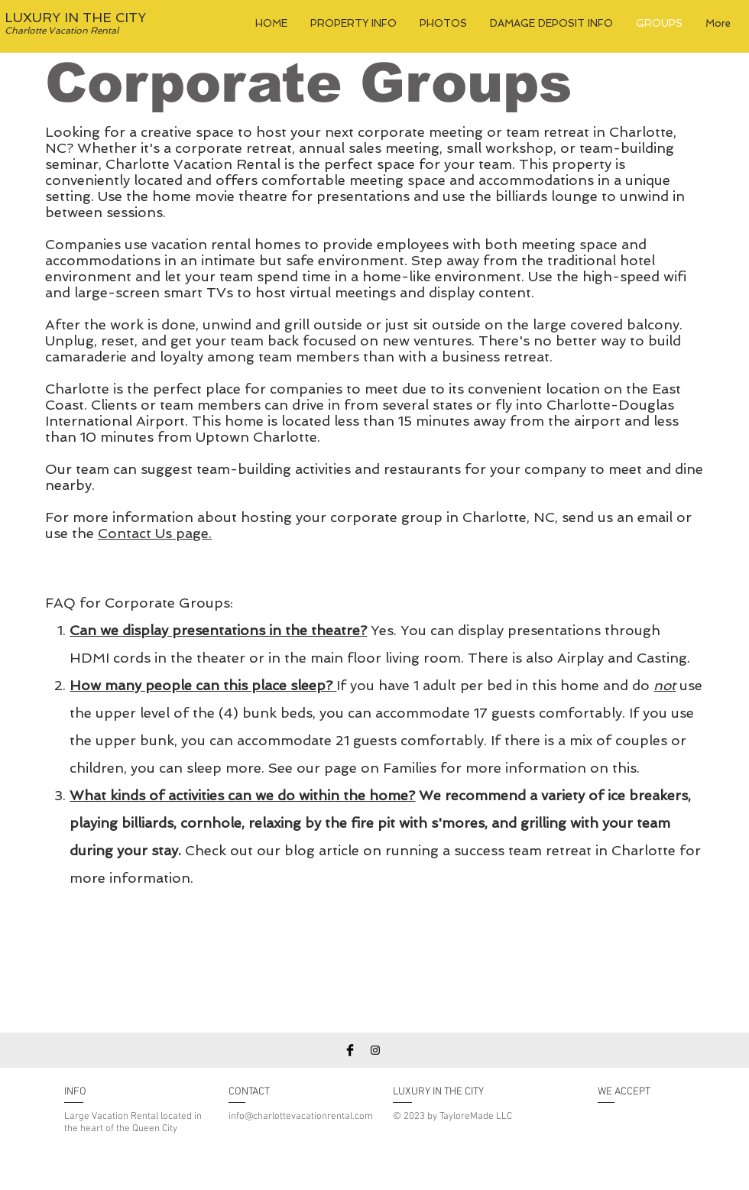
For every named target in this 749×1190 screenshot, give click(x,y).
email (656, 517)
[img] (613, 1128)
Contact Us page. (155, 533)
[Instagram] (375, 1050)
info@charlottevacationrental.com (301, 1117)
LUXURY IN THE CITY (75, 17)
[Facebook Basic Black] (350, 1050)
